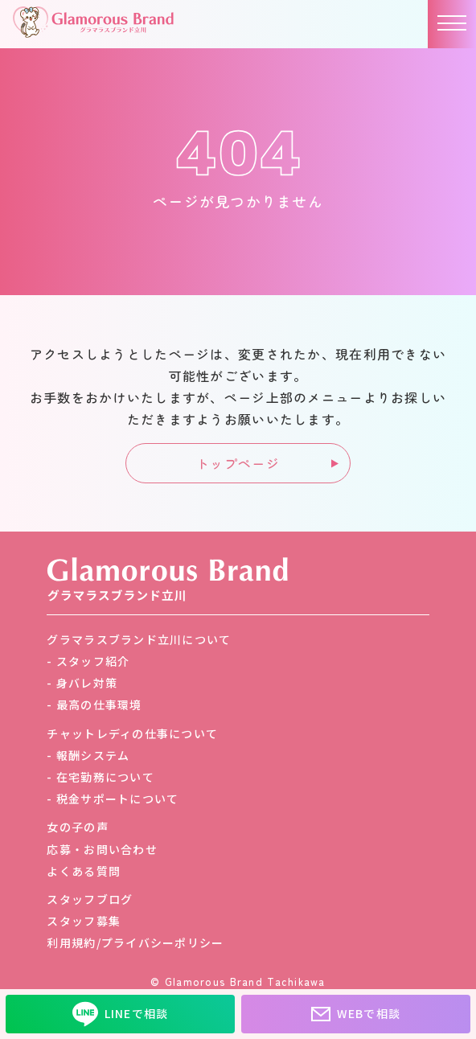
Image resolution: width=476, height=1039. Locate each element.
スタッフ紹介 (93, 661)
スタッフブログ (90, 899)
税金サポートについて (117, 799)
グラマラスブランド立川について (139, 639)
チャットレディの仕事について (132, 733)
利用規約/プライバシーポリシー (135, 942)
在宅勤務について (105, 777)
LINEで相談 (120, 1014)
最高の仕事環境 (99, 704)
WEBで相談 (356, 1014)
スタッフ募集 (84, 921)
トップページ (238, 463)
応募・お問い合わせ (102, 849)
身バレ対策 (86, 683)
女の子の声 (77, 827)
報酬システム (93, 755)
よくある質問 (84, 871)
